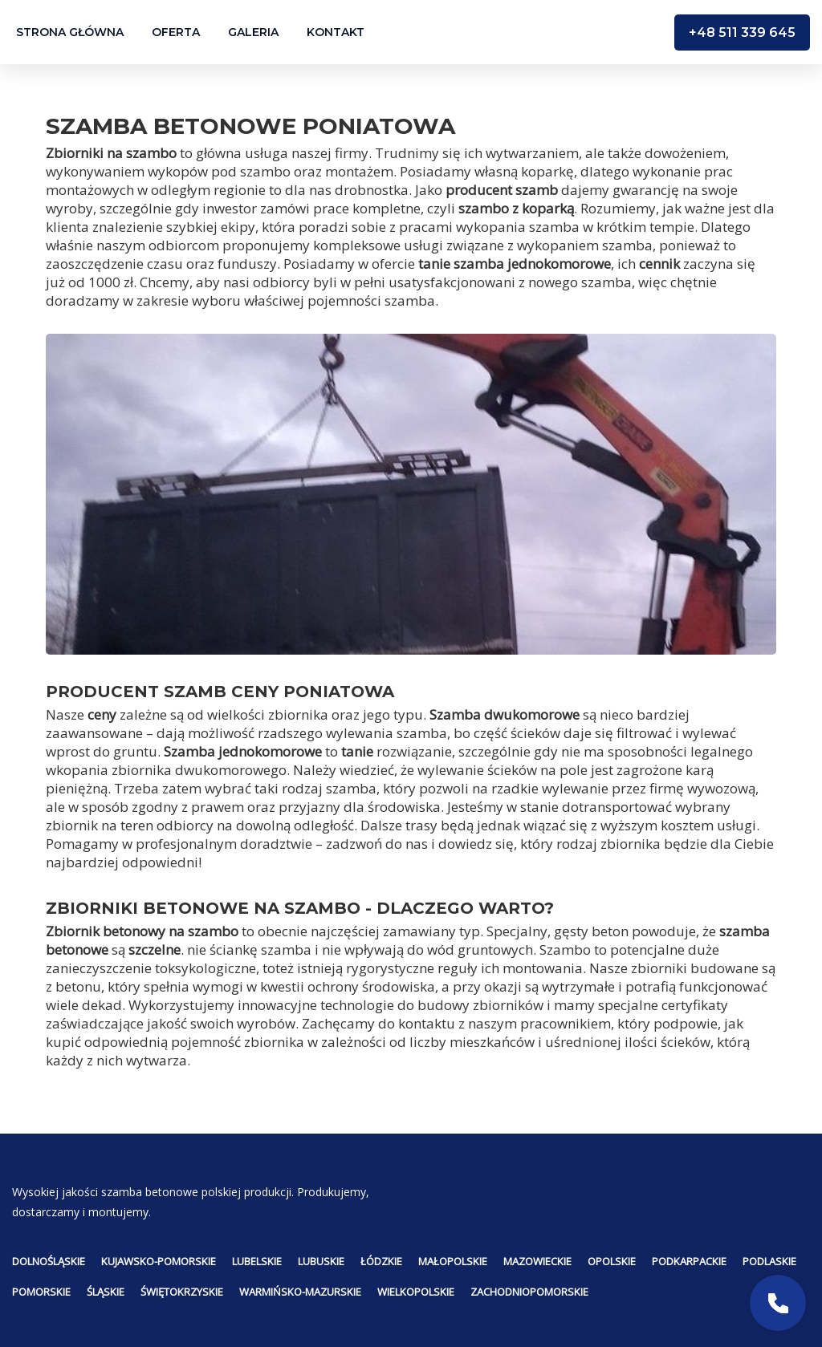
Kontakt (335, 32)
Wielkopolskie (415, 1291)
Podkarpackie (689, 1261)
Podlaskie (769, 1261)
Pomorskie (41, 1291)
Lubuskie (321, 1261)
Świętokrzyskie (181, 1291)
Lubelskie (257, 1261)
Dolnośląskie (48, 1261)
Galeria (253, 32)
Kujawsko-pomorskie (158, 1261)
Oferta (176, 32)
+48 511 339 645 (742, 32)
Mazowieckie (537, 1261)
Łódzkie (381, 1261)
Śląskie (105, 1291)
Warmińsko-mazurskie (300, 1291)
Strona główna (70, 32)
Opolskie (612, 1261)
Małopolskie (452, 1261)
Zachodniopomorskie (529, 1291)
